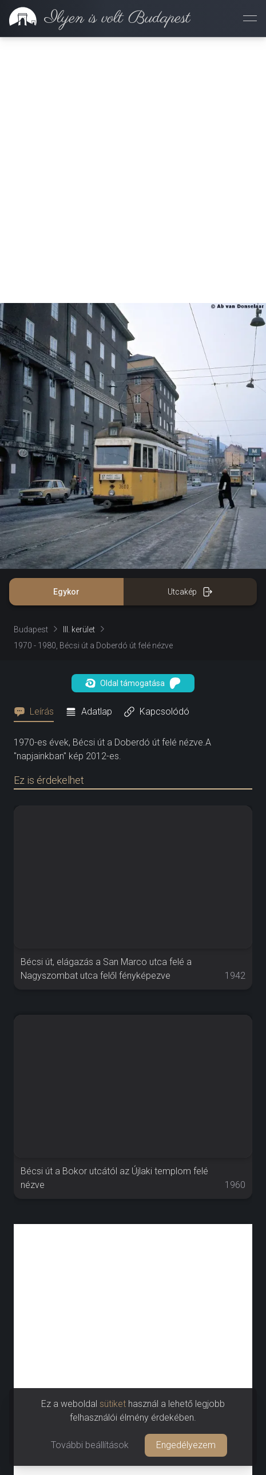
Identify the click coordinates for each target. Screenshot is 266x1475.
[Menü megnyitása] (250, 18)
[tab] (37, 711)
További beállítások (90, 1445)
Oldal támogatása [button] (133, 683)
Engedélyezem (186, 1445)
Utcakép (190, 591)
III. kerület (79, 629)
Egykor (66, 591)
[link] (95, 18)
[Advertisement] (133, 170)
